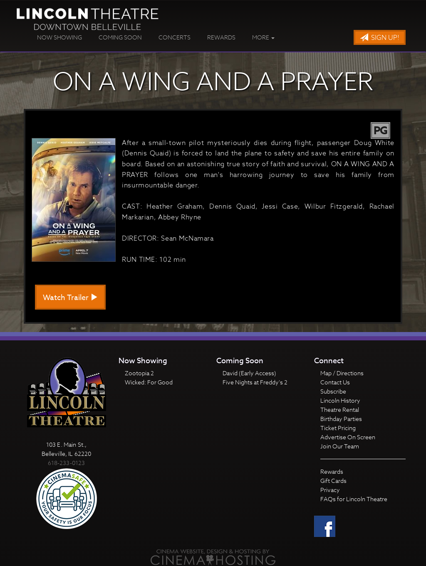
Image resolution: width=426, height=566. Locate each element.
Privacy (330, 490)
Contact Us (335, 382)
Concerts (175, 37)
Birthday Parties (341, 419)
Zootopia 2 (139, 373)
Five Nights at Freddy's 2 (255, 382)
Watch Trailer (70, 297)
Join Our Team (339, 446)
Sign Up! (379, 38)
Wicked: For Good (149, 382)
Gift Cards (333, 481)
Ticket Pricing (338, 428)
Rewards (221, 37)
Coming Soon (120, 37)
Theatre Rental (339, 409)
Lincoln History (340, 400)
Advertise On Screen (347, 437)
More (263, 37)
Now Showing (59, 37)
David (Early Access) (249, 373)
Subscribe (333, 391)
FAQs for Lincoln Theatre (353, 499)
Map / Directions (342, 373)
